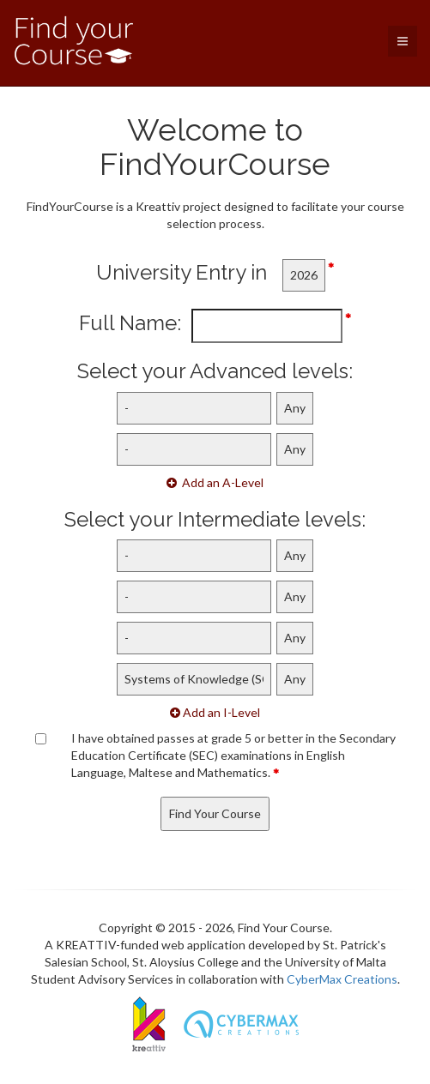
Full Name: (135, 322)
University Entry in (189, 272)
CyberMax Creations (342, 979)
